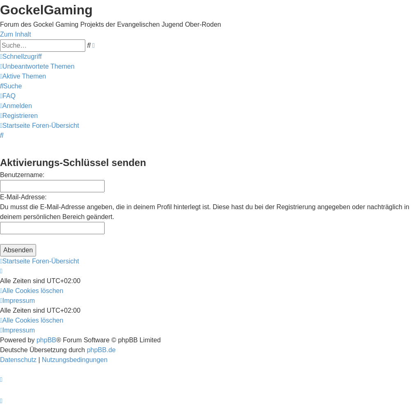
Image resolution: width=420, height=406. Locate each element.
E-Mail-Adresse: (23, 197)
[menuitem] (37, 66)
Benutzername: (22, 174)
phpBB (46, 340)
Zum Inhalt (15, 34)
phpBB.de (101, 349)
